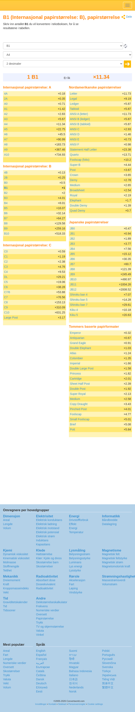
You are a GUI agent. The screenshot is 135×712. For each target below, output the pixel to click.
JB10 (73, 279)
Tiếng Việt (108, 679)
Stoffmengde (11, 566)
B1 (6, 187)
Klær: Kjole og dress (49, 558)
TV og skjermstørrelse (50, 626)
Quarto (74, 154)
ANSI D (74, 134)
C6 (6, 287)
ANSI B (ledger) (80, 119)
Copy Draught (78, 404)
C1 (6, 256)
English (40, 650)
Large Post (11, 317)
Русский (107, 659)
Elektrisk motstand (47, 528)
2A (6, 98)
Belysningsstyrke (79, 558)
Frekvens (42, 606)
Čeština (41, 675)
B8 (6, 223)
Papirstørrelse (45, 618)
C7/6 (7, 292)
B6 (6, 213)
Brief (73, 424)
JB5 (72, 254)
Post (73, 169)
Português (108, 654)
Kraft (6, 584)
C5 (6, 282)
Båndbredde (110, 520)
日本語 (73, 679)
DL (6, 276)
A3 (6, 119)
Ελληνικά (41, 687)
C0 (6, 251)
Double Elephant (80, 348)
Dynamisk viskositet (15, 554)
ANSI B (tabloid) (80, 124)
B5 (6, 208)
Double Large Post (82, 368)
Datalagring (109, 524)
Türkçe (106, 671)
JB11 (73, 284)
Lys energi (75, 566)
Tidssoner (9, 610)
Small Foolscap (79, 419)
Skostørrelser (44, 566)
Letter (73, 93)
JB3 (72, 243)
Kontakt (52, 704)
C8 (6, 302)
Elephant (75, 200)
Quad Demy (77, 210)
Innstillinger (41, 704)
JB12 (73, 289)
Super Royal (78, 393)
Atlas (73, 353)
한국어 (73, 683)
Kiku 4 (74, 309)
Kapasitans (43, 544)
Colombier (76, 358)
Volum (7, 528)
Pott (72, 429)
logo (67, 5)
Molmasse (9, 562)
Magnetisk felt (111, 554)
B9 (6, 228)
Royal (73, 195)
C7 (6, 297)
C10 (6, 312)
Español (41, 654)
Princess (75, 373)
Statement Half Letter (83, 149)
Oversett (41, 614)
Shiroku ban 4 (78, 294)
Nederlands (76, 687)
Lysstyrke (75, 570)
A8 (6, 144)
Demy (73, 180)
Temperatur (76, 532)
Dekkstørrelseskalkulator (51, 602)
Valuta (40, 630)
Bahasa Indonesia (80, 671)
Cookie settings (95, 704)
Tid (5, 606)
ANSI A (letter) (79, 114)
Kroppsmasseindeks (16, 588)
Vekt (6, 592)
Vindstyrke (75, 592)
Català (40, 671)
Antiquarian (77, 338)
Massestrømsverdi (113, 580)
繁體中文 (107, 687)
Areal (6, 520)
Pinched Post (78, 409)
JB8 (72, 269)
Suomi (73, 650)
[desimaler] (63, 63)
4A (6, 93)
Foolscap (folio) (79, 159)
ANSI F (74, 144)
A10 (6, 154)
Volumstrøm (109, 584)
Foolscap (76, 414)
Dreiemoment (11, 580)
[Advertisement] (106, 32)
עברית (73, 654)
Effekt (72, 524)
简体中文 (107, 683)
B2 (6, 192)
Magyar (74, 667)
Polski (106, 650)
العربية (40, 663)
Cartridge (76, 378)
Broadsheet (77, 190)
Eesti (39, 691)
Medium (75, 185)
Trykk (39, 622)
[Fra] (63, 45)
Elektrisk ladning (46, 524)
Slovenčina (109, 663)
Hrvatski (74, 663)
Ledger (74, 103)
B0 (6, 182)
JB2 (72, 238)
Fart (71, 584)
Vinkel (40, 634)
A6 (6, 134)
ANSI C (74, 129)
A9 (6, 149)
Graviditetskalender (15, 602)
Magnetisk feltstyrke (114, 558)
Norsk (73, 691)
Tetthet (7, 570)
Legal (73, 98)
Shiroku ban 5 (78, 299)
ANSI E (74, 139)
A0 (6, 103)
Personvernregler (76, 704)
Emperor (75, 332)
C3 (6, 266)
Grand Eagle (78, 343)
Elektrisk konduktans (49, 520)
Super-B (75, 164)
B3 (6, 198)
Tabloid (74, 108)
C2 (6, 261)
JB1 (72, 233)
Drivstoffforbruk (78, 520)
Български (43, 667)
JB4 (72, 248)
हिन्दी (71, 659)
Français (41, 659)
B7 (6, 218)
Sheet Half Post (80, 383)
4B (6, 172)
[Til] (67, 54)
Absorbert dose (45, 580)
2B (6, 177)
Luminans (75, 562)
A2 (6, 114)
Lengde (8, 524)
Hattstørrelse (44, 554)
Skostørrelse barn (47, 562)
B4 (6, 203)
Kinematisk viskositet (16, 558)
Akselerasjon (77, 580)
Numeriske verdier (47, 610)
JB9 (72, 274)
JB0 (72, 228)
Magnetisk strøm (112, 562)
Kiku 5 (74, 315)
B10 (6, 233)
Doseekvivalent (45, 584)
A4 (6, 124)
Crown (74, 175)
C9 (6, 307)
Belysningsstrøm (79, 554)
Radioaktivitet (44, 588)
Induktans (42, 540)
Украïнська (109, 675)
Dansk (40, 679)
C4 (6, 271)
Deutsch (41, 683)
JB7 (72, 264)
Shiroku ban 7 (78, 304)
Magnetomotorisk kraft (116, 566)
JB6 (72, 259)
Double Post (77, 388)
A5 (6, 129)
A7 (6, 139)
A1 (6, 108)
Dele (126, 17)
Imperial (75, 363)
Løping (73, 588)
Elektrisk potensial (47, 532)
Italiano (73, 675)
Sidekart (62, 704)
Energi (73, 528)
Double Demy (78, 205)
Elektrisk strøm (45, 536)
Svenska (107, 667)
